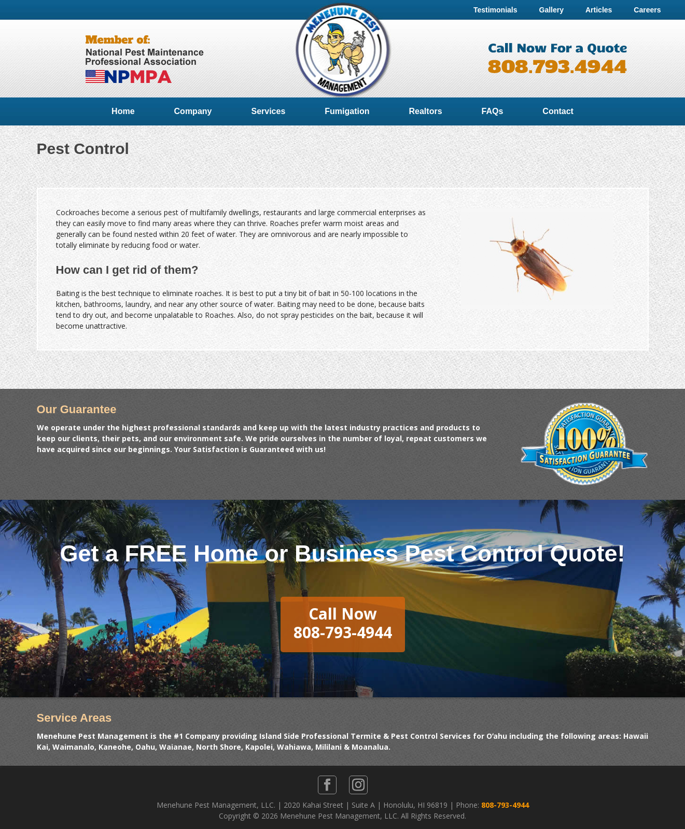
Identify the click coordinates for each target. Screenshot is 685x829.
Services (268, 111)
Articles (598, 10)
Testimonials (495, 10)
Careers (647, 10)
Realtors (425, 111)
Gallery (551, 10)
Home (122, 111)
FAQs (493, 111)
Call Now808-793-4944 (342, 623)
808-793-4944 (505, 805)
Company (193, 111)
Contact (558, 111)
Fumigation (347, 111)
